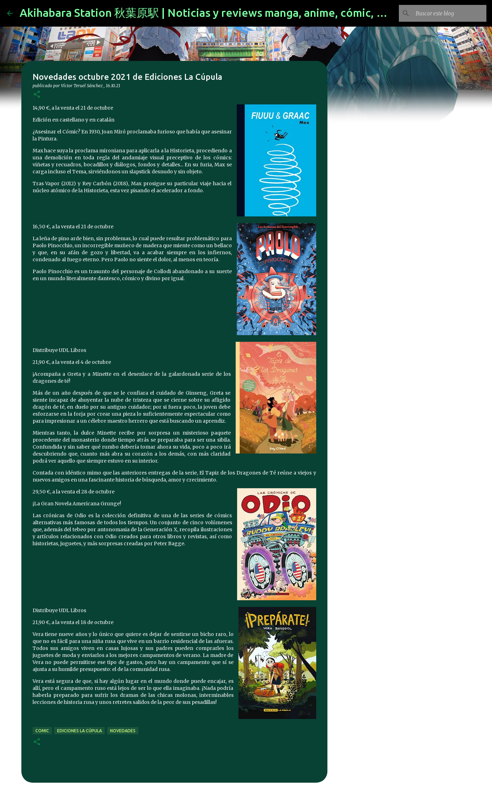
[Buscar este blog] (449, 13)
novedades (123, 730)
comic (42, 730)
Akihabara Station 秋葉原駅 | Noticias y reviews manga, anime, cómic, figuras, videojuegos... (256, 12)
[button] (37, 94)
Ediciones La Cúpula (79, 730)
